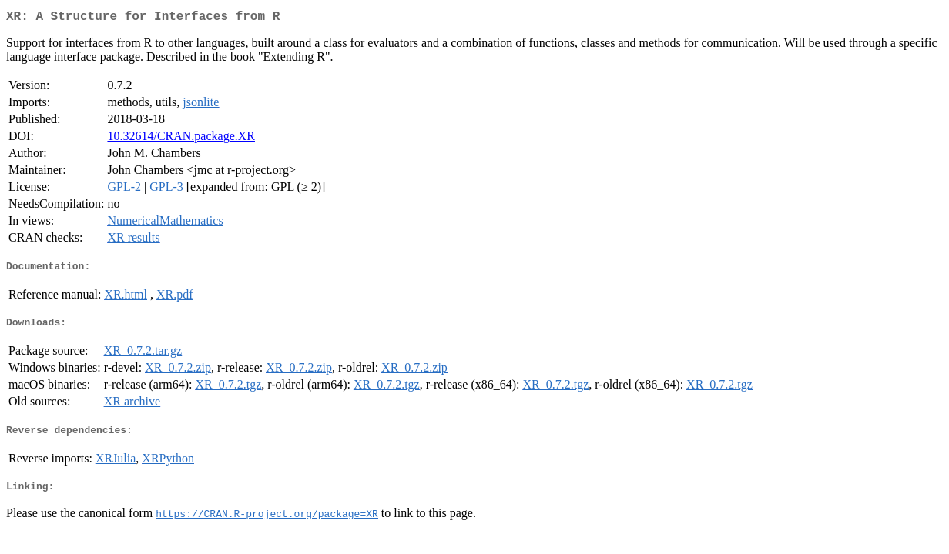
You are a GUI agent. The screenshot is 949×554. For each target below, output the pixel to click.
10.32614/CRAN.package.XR (181, 138)
